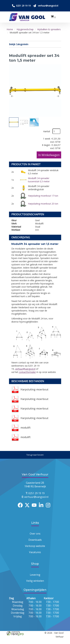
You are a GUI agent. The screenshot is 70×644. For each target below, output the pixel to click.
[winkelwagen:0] (53, 17)
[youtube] (35, 508)
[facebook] (21, 508)
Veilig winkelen (35, 581)
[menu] (59, 17)
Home (10, 29)
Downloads (35, 540)
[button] (12, 96)
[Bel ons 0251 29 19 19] (21, 5)
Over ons (35, 533)
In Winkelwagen (49, 155)
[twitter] (28, 508)
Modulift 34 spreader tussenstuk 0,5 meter (39, 180)
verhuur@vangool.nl (25, 368)
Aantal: (46, 131)
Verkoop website (35, 546)
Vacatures (35, 552)
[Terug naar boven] (35, 455)
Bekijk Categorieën (35, 44)
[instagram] (49, 508)
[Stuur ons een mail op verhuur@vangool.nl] (45, 5)
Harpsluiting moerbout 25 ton (43, 203)
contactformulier (27, 372)
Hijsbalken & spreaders (49, 29)
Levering (35, 574)
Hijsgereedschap (25, 29)
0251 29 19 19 (35, 493)
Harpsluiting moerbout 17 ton (43, 195)
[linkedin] (42, 508)
